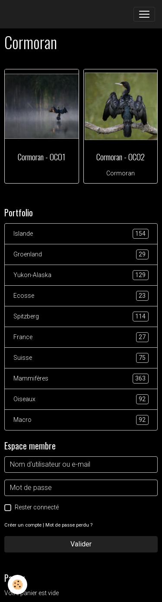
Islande (81, 234)
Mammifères (81, 379)
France (81, 337)
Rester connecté (37, 507)
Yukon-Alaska (81, 275)
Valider (81, 544)
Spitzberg (81, 316)
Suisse (81, 358)
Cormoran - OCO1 (41, 156)
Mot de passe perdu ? (68, 525)
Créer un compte (22, 525)
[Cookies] (17, 584)
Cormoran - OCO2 (120, 156)
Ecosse (81, 296)
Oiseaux (81, 399)
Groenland (81, 254)
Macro (81, 420)
